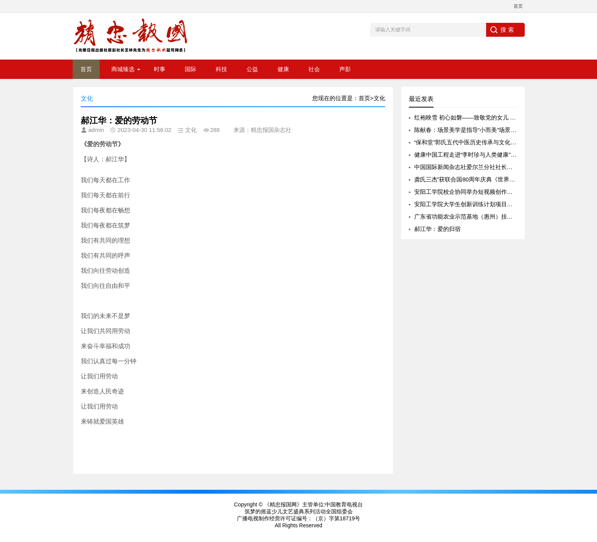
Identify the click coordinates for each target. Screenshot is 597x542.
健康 (283, 69)
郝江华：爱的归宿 (437, 229)
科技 (221, 69)
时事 (159, 69)
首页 (518, 6)
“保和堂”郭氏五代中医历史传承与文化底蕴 (468, 142)
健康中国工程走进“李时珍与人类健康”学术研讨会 (477, 154)
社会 (314, 69)
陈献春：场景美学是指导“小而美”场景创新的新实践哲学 (485, 130)
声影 (345, 69)
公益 (252, 69)
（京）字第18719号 (336, 518)
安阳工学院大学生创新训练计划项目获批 (466, 204)
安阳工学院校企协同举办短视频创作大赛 (466, 191)
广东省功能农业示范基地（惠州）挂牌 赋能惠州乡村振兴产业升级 (499, 216)
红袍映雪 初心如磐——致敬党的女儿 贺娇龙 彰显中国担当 (489, 117)
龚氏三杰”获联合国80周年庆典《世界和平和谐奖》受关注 (488, 179)
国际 (190, 69)
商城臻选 (122, 69)
